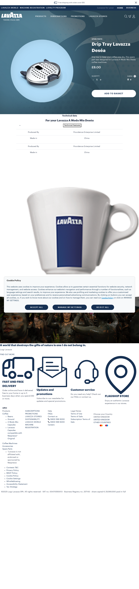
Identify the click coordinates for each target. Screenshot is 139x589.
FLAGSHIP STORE (117, 396)
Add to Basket (113, 94)
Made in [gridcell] (33, 138)
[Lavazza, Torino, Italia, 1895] (11, 16)
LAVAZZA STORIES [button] (98, 16)
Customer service (83, 390)
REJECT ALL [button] (103, 307)
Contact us (52, 417)
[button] (136, 3)
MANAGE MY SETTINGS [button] (70, 307)
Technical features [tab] (72, 125)
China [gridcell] (86, 138)
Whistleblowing (13, 481)
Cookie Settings (13, 479)
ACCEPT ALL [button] (36, 307)
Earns (131, 76)
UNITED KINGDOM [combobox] (101, 417)
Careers (51, 425)
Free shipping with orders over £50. (71, 2)
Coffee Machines (9, 443)
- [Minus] (93, 79)
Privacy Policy (12, 470)
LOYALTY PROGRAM (56, 8)
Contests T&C (12, 468)
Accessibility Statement (16, 484)
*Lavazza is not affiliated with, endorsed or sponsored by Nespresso (14, 457)
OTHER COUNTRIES (102, 422)
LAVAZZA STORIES (33, 417)
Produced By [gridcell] (33, 132)
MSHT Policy (11, 473)
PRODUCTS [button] (40, 16)
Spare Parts (7, 449)
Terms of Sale (77, 417)
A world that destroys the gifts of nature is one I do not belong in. (43, 345)
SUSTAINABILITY (32, 419)
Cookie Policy (12, 476)
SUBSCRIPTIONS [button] (58, 16)
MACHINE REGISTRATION (32, 8)
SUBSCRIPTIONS (32, 411)
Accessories (7, 446)
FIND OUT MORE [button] (7, 354)
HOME (120, 8)
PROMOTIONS (31, 414)
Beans (10, 417)
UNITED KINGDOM (101, 420)
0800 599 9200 (57, 422)
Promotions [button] (78, 16)
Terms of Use (76, 414)
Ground (11, 419)
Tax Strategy (11, 487)
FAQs (50, 414)
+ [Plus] (100, 79)
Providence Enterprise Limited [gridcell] (86, 132)
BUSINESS (131, 8)
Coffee (5, 414)
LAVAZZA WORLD (9, 8)
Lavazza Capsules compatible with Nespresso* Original (15, 433)
